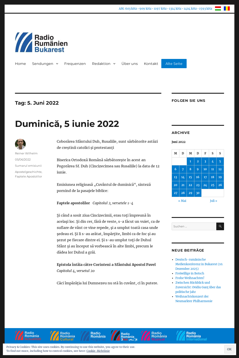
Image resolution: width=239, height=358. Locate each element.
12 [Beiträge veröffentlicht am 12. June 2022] (220, 169)
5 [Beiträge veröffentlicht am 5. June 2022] (220, 161)
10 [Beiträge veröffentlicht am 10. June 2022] (205, 169)
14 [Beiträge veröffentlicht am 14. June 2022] (183, 177)
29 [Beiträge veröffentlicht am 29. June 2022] (190, 193)
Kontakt (151, 64)
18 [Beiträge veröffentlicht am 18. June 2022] (212, 177)
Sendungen (42, 64)
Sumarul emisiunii (28, 165)
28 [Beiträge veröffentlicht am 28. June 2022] (183, 193)
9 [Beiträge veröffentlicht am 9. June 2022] (198, 169)
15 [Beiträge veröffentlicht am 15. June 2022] (190, 177)
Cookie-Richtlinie (98, 351)
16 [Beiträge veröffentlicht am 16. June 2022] (197, 177)
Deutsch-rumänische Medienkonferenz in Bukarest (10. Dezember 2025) (199, 264)
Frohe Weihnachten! (189, 278)
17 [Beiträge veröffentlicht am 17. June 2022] (205, 177)
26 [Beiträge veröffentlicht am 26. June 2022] (220, 185)
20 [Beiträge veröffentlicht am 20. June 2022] (175, 185)
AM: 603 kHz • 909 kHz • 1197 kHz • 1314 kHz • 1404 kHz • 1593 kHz (165, 9)
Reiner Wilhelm (26, 153)
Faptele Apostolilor (28, 176)
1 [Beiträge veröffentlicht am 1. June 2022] (190, 161)
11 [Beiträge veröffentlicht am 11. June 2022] (212, 169)
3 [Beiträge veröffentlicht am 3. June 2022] (205, 161)
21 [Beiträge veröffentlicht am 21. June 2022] (182, 185)
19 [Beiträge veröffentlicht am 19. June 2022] (220, 177)
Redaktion (101, 64)
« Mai (182, 201)
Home (20, 64)
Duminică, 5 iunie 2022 (67, 123)
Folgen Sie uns (188, 101)
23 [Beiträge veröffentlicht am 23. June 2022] (197, 185)
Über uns (129, 64)
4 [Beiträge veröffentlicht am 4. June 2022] (213, 161)
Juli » (213, 201)
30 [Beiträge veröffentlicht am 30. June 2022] (198, 193)
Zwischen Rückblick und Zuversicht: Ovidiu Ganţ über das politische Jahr (198, 287)
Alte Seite (173, 64)
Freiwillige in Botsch (189, 273)
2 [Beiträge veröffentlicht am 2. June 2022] (198, 161)
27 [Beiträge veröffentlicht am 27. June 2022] (175, 193)
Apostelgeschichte (28, 172)
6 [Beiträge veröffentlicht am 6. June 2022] (175, 169)
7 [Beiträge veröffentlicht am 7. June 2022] (183, 169)
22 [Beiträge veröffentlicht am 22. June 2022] (190, 185)
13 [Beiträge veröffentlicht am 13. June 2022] (175, 177)
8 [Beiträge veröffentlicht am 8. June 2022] (190, 169)
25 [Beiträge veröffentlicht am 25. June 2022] (212, 185)
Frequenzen (75, 64)
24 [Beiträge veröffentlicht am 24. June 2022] (205, 185)
